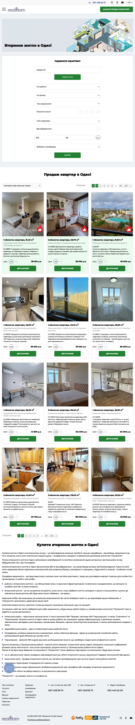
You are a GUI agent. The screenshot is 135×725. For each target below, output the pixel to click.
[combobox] (67, 87)
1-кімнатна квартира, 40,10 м (63, 324)
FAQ (4, 692)
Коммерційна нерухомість (30, 696)
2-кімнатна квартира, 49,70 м (63, 239)
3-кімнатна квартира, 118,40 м (63, 495)
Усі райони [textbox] (41, 87)
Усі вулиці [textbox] (41, 95)
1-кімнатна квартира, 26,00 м (18, 410)
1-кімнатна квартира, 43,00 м (18, 324)
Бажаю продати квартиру (116, 9)
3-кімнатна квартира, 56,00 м (108, 495)
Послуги (5, 688)
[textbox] (67, 147)
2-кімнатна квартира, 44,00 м (19, 495)
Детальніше (23, 269)
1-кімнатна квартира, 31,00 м (108, 239)
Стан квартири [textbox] (43, 121)
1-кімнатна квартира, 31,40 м (18, 239)
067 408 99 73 (98, 3)
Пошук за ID (67, 77)
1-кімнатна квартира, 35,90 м (108, 410)
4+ (98, 112)
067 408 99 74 (55, 690)
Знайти (67, 155)
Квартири (29, 685)
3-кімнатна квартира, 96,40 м (63, 410)
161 (120, 186)
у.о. (98, 138)
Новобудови (30, 688)
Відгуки (5, 695)
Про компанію (8, 685)
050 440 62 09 (115, 690)
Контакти (6, 705)
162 (126, 186)
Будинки (28, 692)
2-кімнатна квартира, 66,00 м (108, 324)
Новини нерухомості (10, 698)
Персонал (6, 702)
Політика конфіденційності (38, 720)
